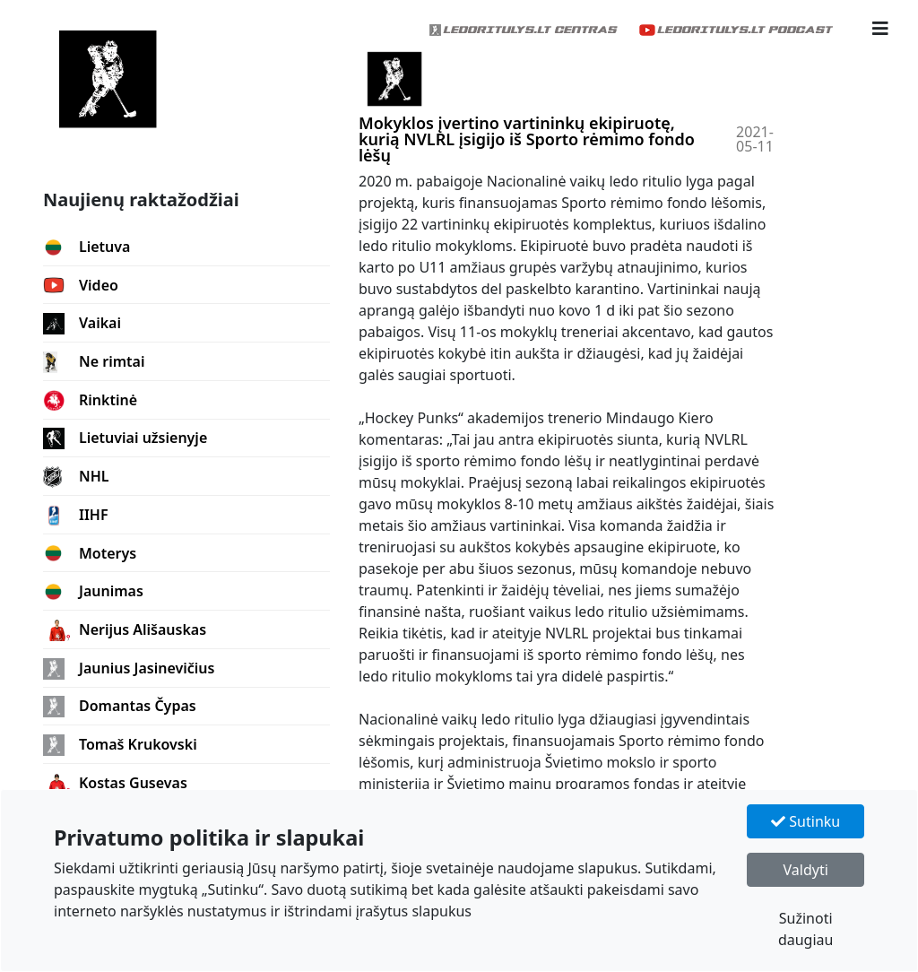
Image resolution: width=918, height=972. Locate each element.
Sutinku (805, 821)
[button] (880, 28)
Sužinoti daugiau (806, 929)
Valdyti (806, 870)
